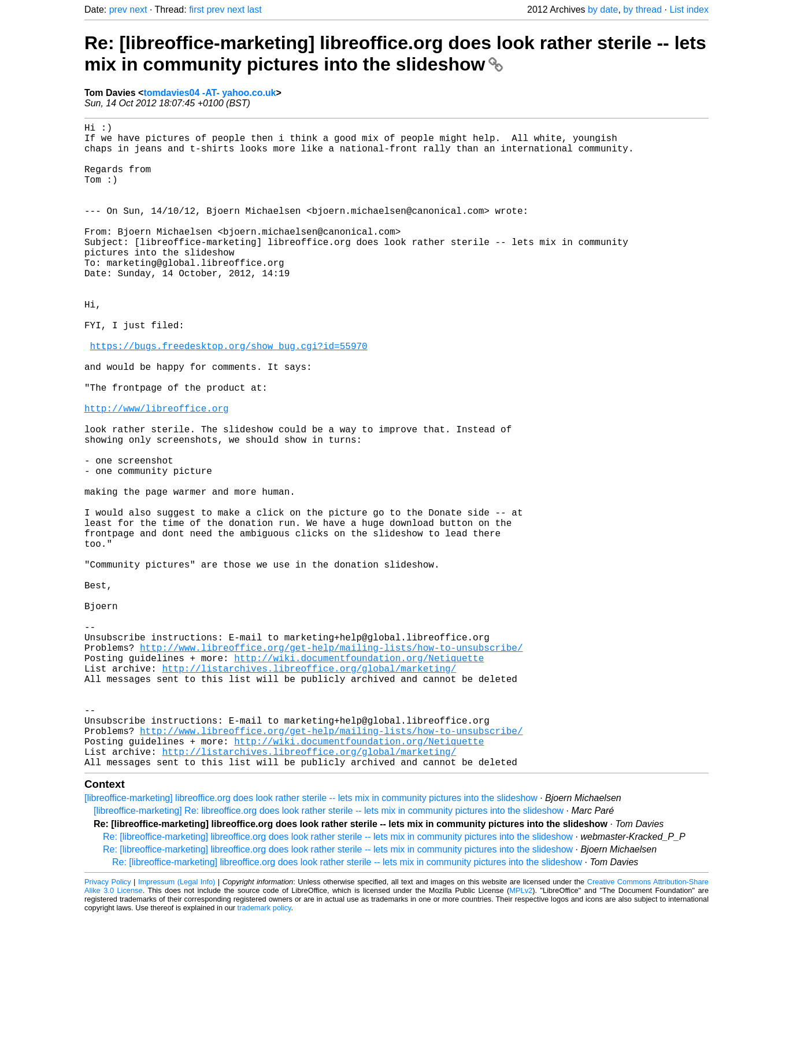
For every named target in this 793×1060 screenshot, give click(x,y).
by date (603, 9)
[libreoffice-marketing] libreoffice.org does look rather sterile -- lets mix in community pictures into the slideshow (311, 941)
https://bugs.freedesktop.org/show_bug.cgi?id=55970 (229, 396)
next (138, 9)
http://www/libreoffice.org (156, 472)
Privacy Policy (107, 1025)
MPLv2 (520, 1033)
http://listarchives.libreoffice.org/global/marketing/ (309, 790)
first (196, 9)
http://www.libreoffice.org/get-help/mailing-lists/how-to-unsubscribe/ (331, 765)
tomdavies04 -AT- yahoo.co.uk (209, 93)
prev (118, 9)
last (254, 9)
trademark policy (264, 1051)
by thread (642, 9)
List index (689, 9)
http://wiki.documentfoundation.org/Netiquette (359, 778)
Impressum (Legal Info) (176, 1025)
